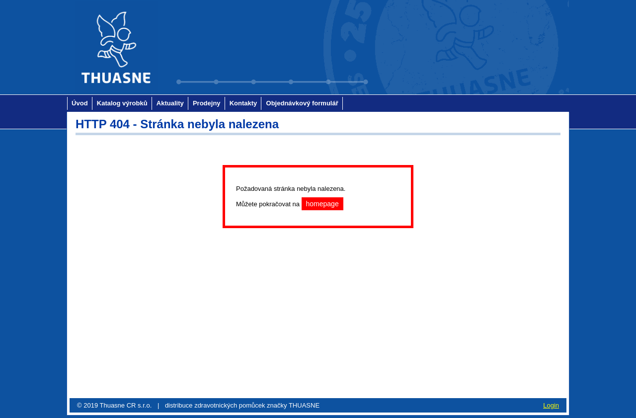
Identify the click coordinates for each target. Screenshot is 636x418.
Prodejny (207, 103)
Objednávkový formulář (302, 103)
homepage (322, 204)
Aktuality (170, 103)
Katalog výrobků (122, 103)
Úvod (80, 103)
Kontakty (243, 103)
